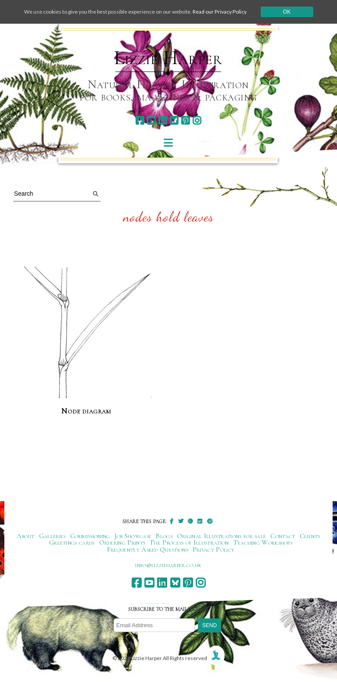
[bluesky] (174, 120)
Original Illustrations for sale (221, 536)
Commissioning (90, 536)
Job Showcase (133, 536)
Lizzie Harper (168, 58)
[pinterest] (185, 120)
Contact (282, 536)
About (26, 536)
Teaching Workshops (263, 542)
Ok (286, 12)
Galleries (52, 536)
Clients (310, 536)
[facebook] (140, 120)
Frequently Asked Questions (147, 549)
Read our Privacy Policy (220, 11)
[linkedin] (162, 120)
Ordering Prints (122, 542)
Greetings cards (72, 542)
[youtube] (151, 120)
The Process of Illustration (189, 542)
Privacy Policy (213, 549)
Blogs (164, 536)
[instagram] (197, 120)
